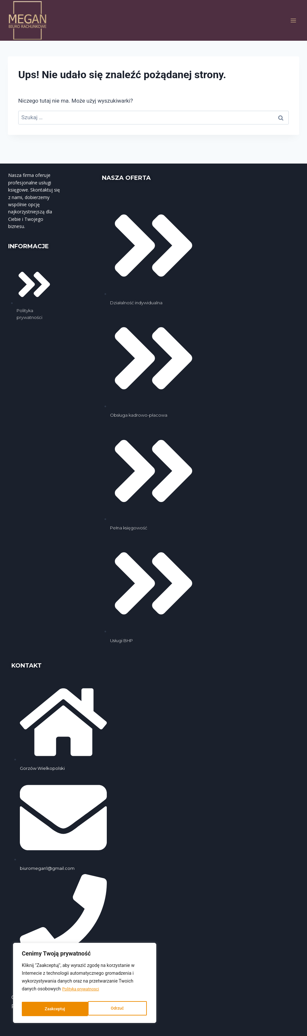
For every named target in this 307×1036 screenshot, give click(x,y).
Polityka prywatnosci (83, 992)
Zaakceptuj (115, 1009)
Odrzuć (50, 1009)
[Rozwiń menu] (293, 20)
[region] (84, 985)
